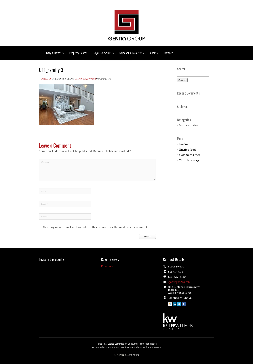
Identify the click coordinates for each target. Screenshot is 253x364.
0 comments (103, 78)
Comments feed (190, 155)
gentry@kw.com (179, 282)
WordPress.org (189, 160)
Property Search (78, 53)
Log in (183, 144)
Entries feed (187, 149)
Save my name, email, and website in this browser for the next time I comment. (95, 227)
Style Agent (133, 354)
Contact (168, 53)
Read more (108, 266)
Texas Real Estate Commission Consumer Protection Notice (126, 343)
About (154, 53)
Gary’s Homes (55, 53)
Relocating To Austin (131, 53)
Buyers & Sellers (103, 53)
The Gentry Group (126, 25)
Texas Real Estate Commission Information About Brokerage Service (126, 347)
